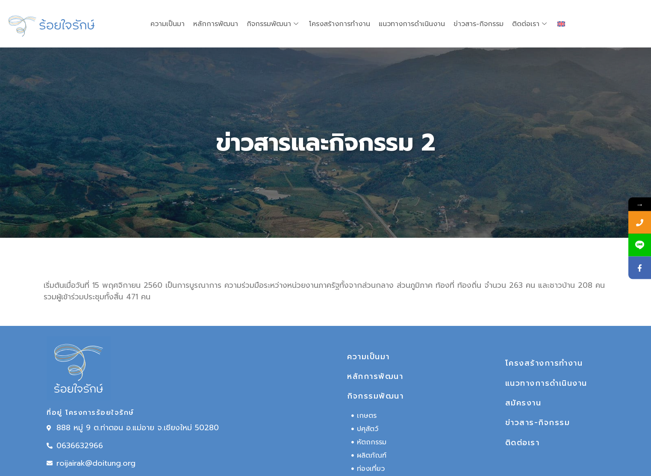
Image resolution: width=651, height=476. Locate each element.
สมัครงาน (523, 402)
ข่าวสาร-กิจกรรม (479, 24)
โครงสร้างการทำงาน (339, 24)
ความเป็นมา (167, 24)
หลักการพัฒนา (215, 24)
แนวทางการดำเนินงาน (412, 24)
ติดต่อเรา (530, 24)
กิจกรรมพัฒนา (273, 24)
